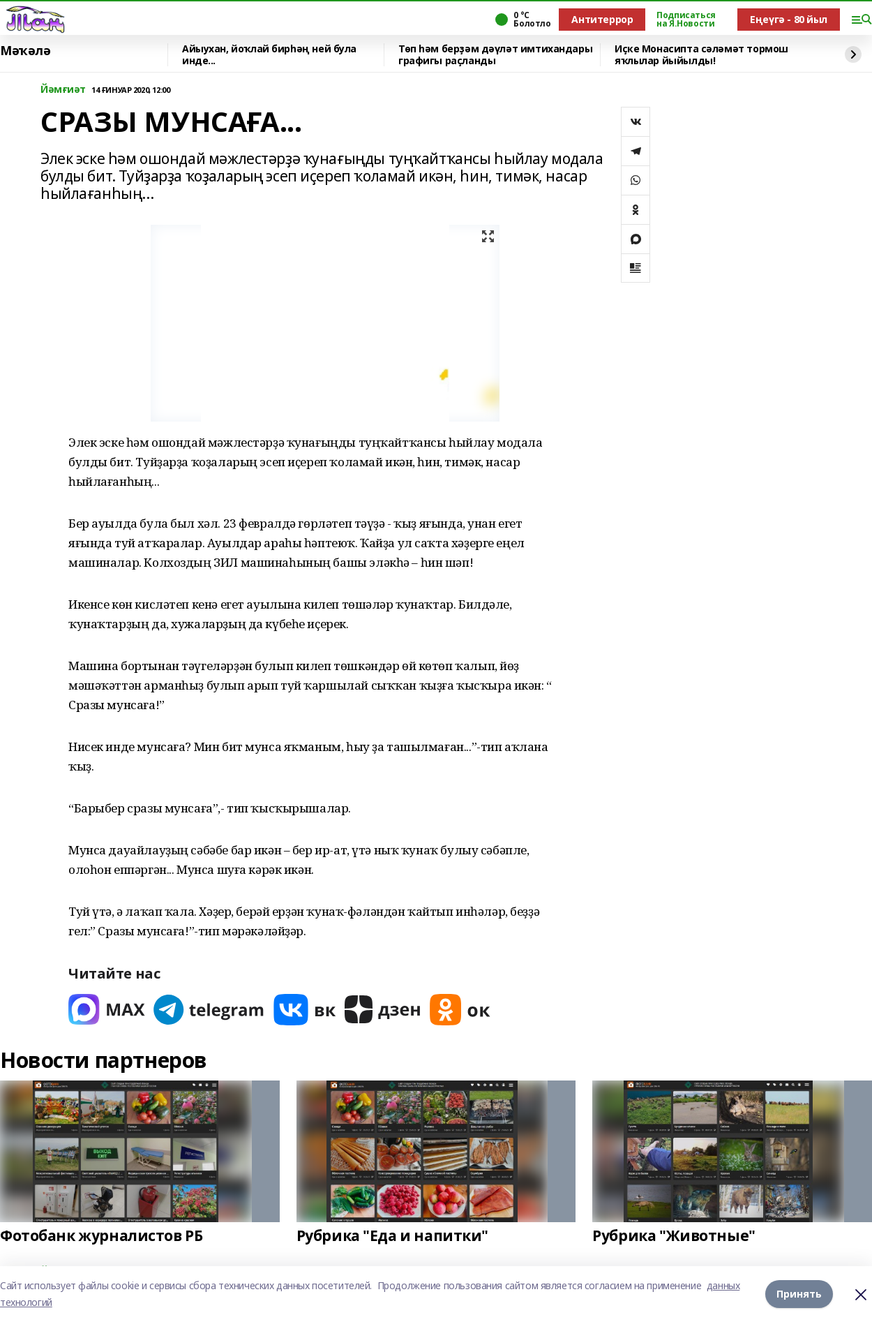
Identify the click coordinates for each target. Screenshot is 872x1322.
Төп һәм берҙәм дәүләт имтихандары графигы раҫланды (495, 54)
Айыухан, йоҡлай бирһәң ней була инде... (269, 54)
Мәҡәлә (25, 51)
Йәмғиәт (63, 90)
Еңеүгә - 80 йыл (788, 19)
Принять (799, 1293)
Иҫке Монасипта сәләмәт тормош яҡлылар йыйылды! (701, 54)
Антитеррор (602, 19)
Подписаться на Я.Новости (685, 19)
